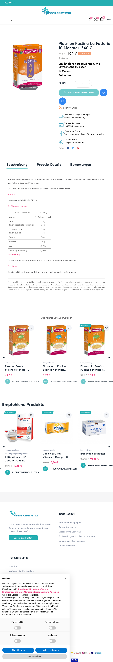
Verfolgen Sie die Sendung (21, 571)
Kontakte (13, 566)
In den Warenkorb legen (79, 92)
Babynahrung (11, 363)
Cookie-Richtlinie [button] (19, 595)
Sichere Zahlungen (67, 527)
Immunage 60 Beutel (94, 453)
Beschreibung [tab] (17, 164)
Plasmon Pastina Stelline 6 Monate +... (17, 368)
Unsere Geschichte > (23, 538)
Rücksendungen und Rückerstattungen (77, 536)
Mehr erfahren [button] (34, 656)
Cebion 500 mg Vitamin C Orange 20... (58, 455)
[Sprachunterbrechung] (9, 3)
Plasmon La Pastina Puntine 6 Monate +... (92, 368)
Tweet (73, 148)
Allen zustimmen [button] (51, 650)
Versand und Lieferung (70, 531)
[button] (65, 579)
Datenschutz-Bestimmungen (72, 541)
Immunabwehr (51, 450)
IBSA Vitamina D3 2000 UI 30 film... (17, 459)
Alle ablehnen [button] (18, 650)
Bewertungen (80, 164)
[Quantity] (82, 83)
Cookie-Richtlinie (67, 545)
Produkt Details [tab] (49, 164)
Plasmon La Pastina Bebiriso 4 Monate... (54, 368)
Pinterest (78, 148)
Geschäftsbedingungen (70, 522)
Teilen (68, 148)
